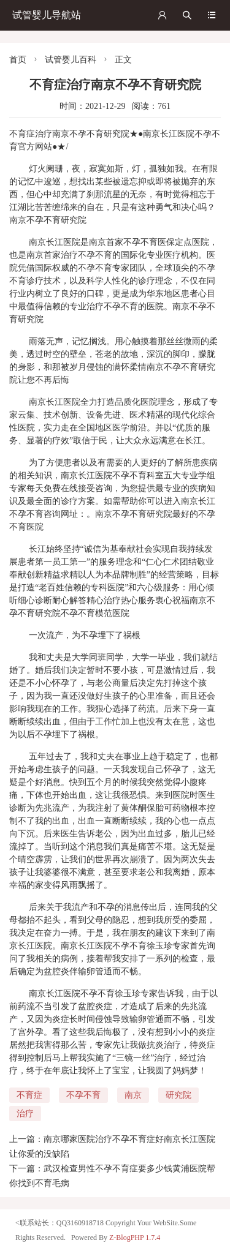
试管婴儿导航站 (46, 15)
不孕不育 (83, 1095)
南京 (133, 1095)
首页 (17, 59)
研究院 (178, 1095)
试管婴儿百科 (70, 59)
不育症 (29, 1095)
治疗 (25, 1113)
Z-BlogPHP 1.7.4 (134, 1237)
